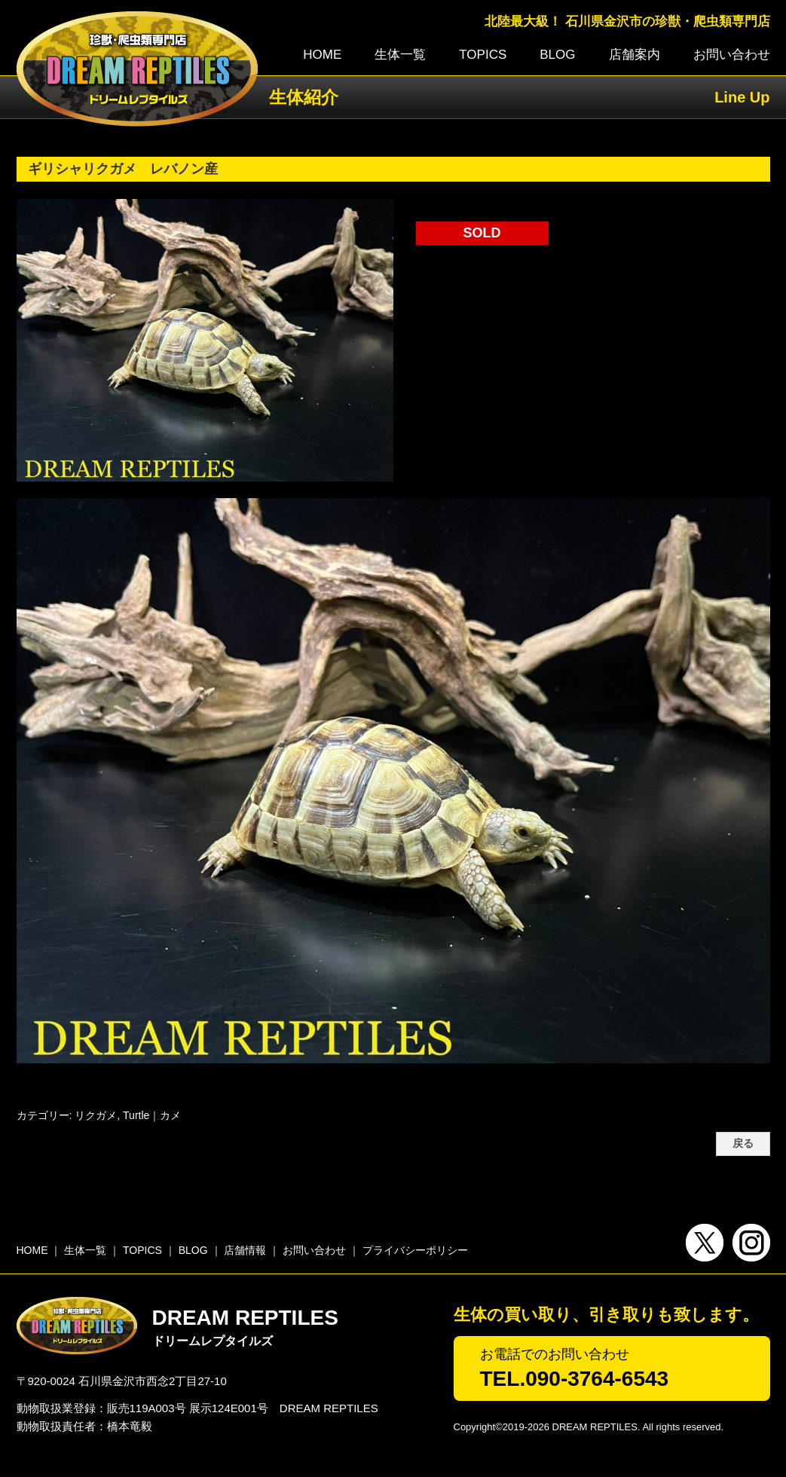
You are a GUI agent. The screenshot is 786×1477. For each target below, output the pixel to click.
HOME (322, 54)
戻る (743, 1143)
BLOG (557, 54)
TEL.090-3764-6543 (574, 1378)
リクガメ (96, 1115)
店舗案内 (634, 54)
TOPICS (482, 54)
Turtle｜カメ (152, 1115)
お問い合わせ (731, 54)
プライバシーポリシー (415, 1250)
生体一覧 (400, 54)
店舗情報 (245, 1250)
